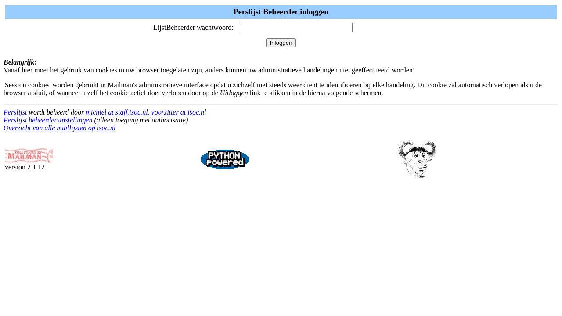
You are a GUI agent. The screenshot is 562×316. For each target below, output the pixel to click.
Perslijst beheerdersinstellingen (48, 120)
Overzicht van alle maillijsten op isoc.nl (59, 128)
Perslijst (15, 112)
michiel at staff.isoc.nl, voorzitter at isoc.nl (146, 112)
